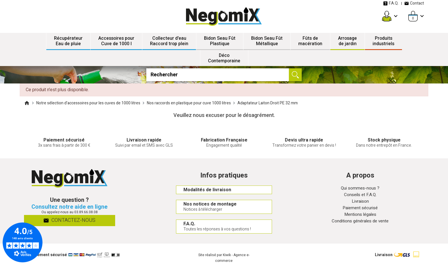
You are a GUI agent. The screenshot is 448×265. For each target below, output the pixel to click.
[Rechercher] (223, 74)
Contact (414, 3)
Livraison (360, 202)
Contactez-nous (69, 221)
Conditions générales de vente (360, 223)
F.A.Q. (391, 3)
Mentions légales (360, 216)
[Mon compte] (386, 16)
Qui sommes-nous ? (360, 188)
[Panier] (413, 16)
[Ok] (295, 74)
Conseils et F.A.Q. (360, 195)
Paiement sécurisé (360, 209)
